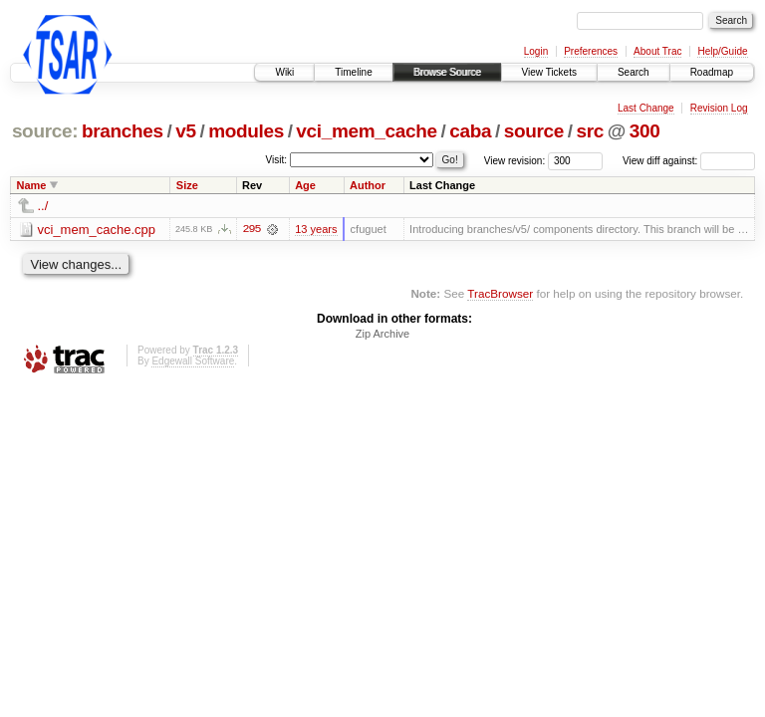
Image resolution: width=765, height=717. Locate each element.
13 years (316, 229)
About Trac (657, 51)
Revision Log (719, 108)
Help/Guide (722, 51)
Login (536, 51)
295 (251, 229)
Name (32, 185)
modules (246, 130)
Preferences (591, 51)
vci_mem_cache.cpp (97, 229)
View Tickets (549, 72)
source (534, 130)
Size (187, 185)
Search (633, 72)
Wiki (284, 72)
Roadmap (711, 72)
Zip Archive (382, 334)
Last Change (646, 108)
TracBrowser (500, 293)
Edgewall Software (192, 361)
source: (45, 130)
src (590, 130)
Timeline (353, 72)
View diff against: (689, 160)
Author (367, 185)
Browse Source (447, 72)
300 (645, 130)
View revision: (515, 160)
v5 (185, 130)
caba (470, 130)
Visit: (277, 159)
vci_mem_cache (366, 130)
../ (43, 205)
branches (122, 130)
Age (305, 185)
